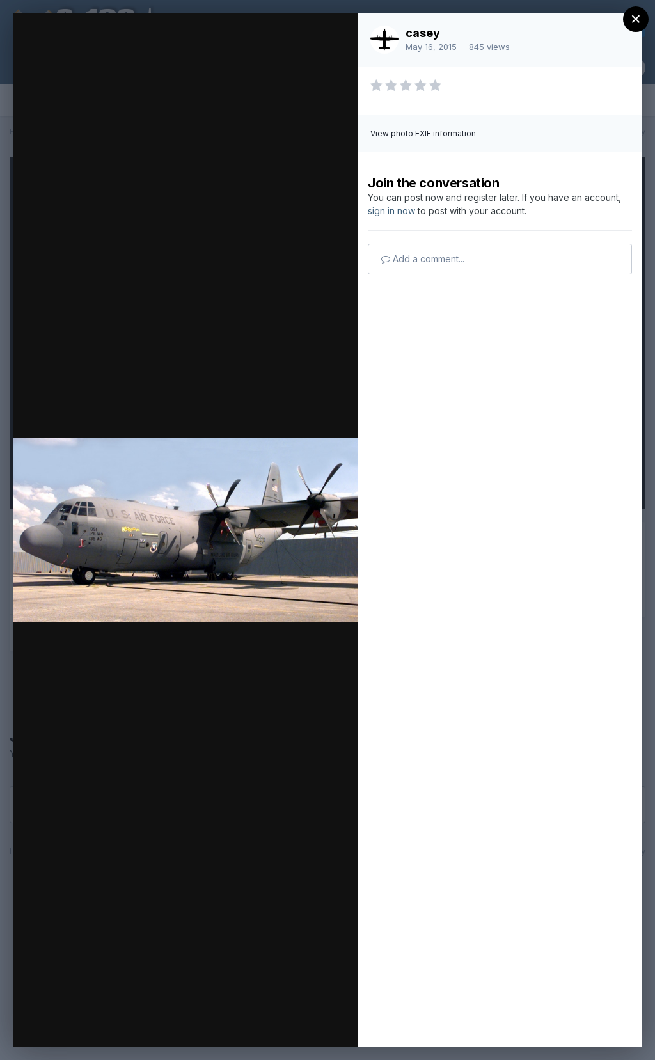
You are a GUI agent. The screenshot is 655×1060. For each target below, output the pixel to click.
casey (423, 33)
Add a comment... (422, 258)
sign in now (391, 210)
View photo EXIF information (423, 133)
